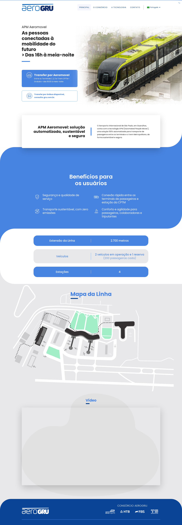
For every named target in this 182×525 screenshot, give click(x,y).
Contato (135, 7)
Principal (84, 7)
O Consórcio (100, 7)
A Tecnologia (118, 7)
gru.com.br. (49, 97)
